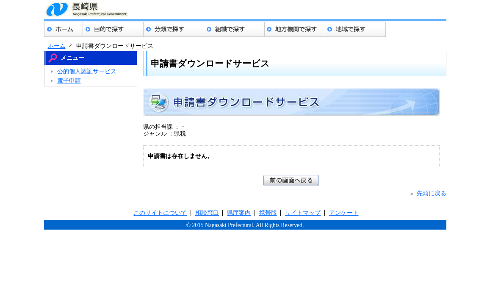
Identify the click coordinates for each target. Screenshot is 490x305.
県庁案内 (239, 213)
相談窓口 (207, 213)
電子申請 (69, 81)
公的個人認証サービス (86, 71)
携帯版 (268, 213)
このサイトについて (160, 213)
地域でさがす (355, 29)
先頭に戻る (431, 193)
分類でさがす (174, 29)
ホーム (63, 29)
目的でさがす (113, 29)
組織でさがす (234, 29)
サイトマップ (303, 213)
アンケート (344, 213)
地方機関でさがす (295, 29)
